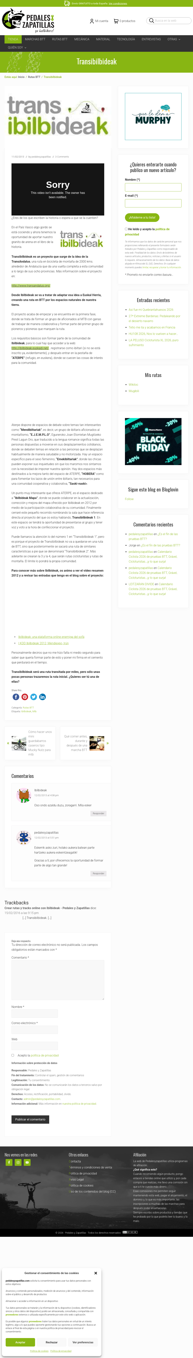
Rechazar (52, 1342)
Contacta (75, 1161)
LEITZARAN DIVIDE (141, 584)
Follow (129, 499)
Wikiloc (133, 384)
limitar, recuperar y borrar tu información (161, 267)
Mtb (34, 711)
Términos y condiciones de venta (90, 1167)
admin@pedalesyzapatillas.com (42, 1099)
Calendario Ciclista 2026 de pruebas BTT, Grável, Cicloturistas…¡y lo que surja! (153, 556)
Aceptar (20, 1342)
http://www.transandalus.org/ (30, 285)
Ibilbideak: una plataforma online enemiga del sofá (51, 637)
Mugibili (134, 391)
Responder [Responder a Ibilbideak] (98, 813)
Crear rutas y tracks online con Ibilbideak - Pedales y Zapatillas (47, 908)
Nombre (17, 1007)
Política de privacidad (60, 1351)
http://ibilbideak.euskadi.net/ (30, 348)
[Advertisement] (57, 396)
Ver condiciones (118, 3)
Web (14, 1039)
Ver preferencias (83, 1342)
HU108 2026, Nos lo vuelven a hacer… (153, 334)
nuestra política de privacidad (79, 1103)
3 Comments (62, 156)
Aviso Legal (76, 1179)
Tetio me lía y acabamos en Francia (152, 327)
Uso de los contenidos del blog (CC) (92, 1191)
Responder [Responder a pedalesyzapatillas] (98, 873)
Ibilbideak (26, 711)
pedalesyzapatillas (46, 832)
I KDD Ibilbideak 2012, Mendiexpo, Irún (43, 643)
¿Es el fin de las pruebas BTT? (160, 545)
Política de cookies (39, 1351)
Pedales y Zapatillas (75, 1232)
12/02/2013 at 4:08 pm (46, 795)
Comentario (20, 957)
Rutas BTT (28, 707)
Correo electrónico (24, 1023)
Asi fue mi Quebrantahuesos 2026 (151, 310)
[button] (96, 1273)
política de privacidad (45, 1055)
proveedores (12, 1314)
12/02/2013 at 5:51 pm (46, 837)
